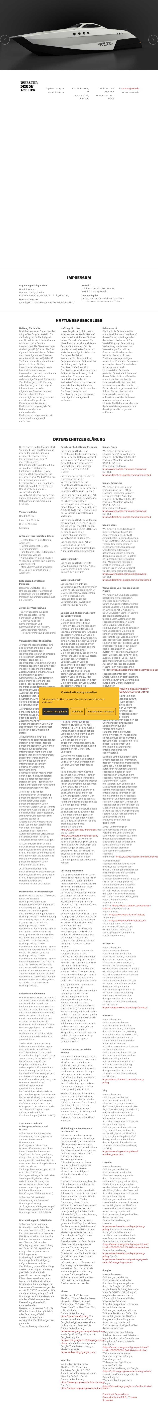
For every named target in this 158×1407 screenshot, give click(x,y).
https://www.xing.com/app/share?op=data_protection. (120, 1153)
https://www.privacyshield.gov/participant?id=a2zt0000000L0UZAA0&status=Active (125, 1245)
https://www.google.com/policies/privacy (83, 1331)
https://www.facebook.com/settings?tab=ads (126, 907)
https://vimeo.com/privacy (74, 1316)
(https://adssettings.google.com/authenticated (127, 1386)
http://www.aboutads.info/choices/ (79, 829)
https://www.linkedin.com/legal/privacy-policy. (123, 1227)
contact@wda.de (130, 88)
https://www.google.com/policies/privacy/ (83, 1382)
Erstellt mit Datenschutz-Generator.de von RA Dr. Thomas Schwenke (119, 1397)
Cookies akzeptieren (55, 711)
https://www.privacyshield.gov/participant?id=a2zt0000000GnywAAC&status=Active (125, 690)
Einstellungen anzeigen (101, 711)
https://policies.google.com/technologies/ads (127, 1371)
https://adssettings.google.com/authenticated (85, 1388)
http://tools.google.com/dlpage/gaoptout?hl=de (83, 1341)
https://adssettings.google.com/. (78, 1352)
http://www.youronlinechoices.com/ (79, 835)
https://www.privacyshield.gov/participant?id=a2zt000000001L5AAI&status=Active (125, 1348)
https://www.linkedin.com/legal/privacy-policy (123, 1254)
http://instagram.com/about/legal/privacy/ (124, 1007)
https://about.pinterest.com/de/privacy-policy (123, 1081)
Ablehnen (77, 711)
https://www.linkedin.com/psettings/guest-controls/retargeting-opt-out (125, 1260)
